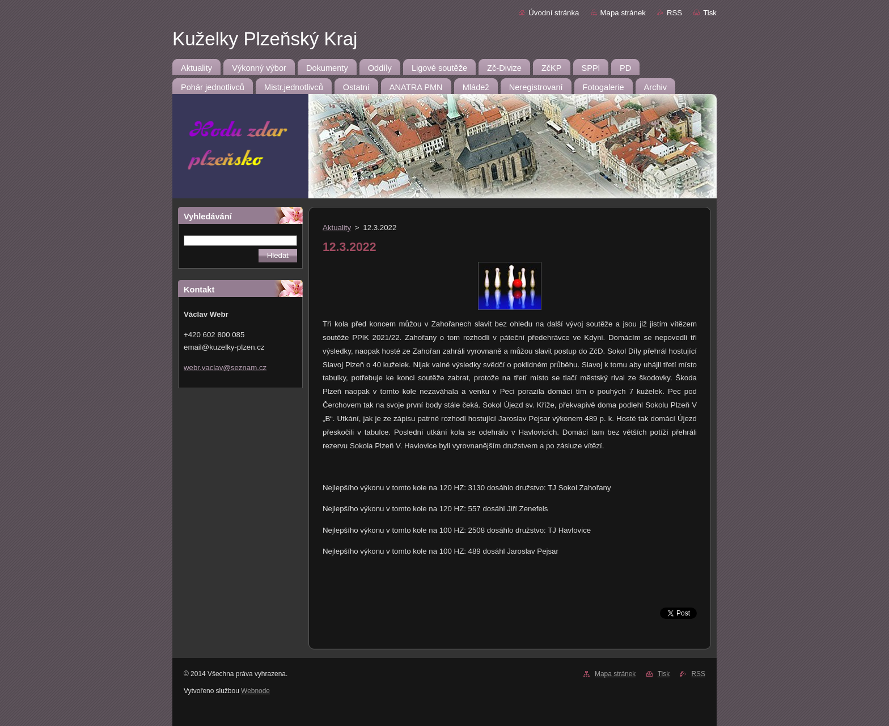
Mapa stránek (623, 13)
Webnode (255, 691)
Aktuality (337, 227)
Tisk (710, 13)
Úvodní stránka (553, 13)
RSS (674, 13)
